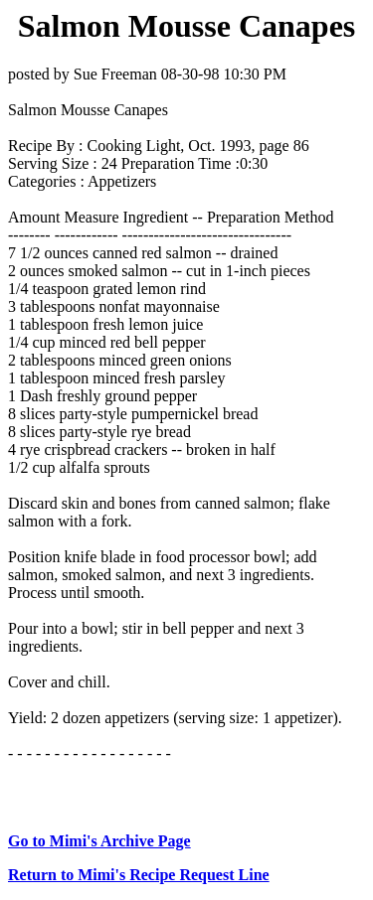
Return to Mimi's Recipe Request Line (139, 874)
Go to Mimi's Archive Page (99, 840)
